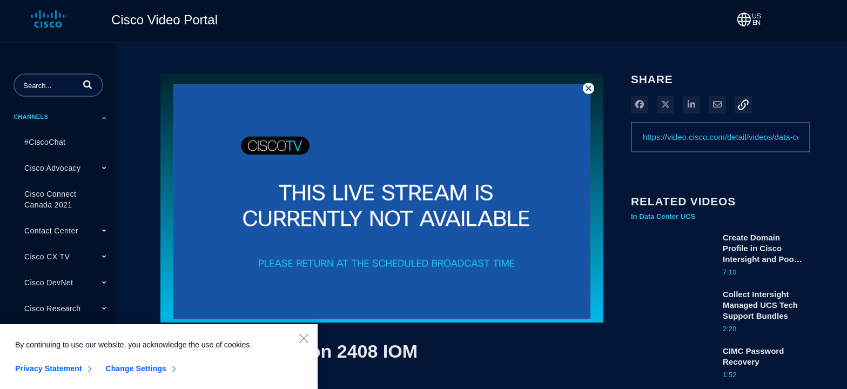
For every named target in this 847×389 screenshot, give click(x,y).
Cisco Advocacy (52, 168)
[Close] (303, 342)
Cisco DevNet (48, 282)
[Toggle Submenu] (104, 118)
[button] (87, 84)
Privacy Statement (48, 372)
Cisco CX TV (47, 256)
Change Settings (135, 372)
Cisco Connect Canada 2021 (50, 199)
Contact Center (51, 230)
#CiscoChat (44, 142)
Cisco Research (52, 308)
